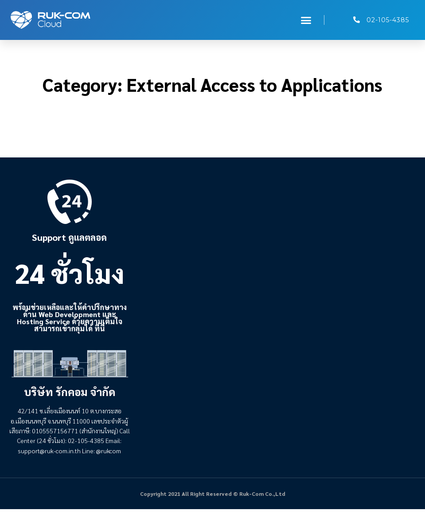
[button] (306, 20)
